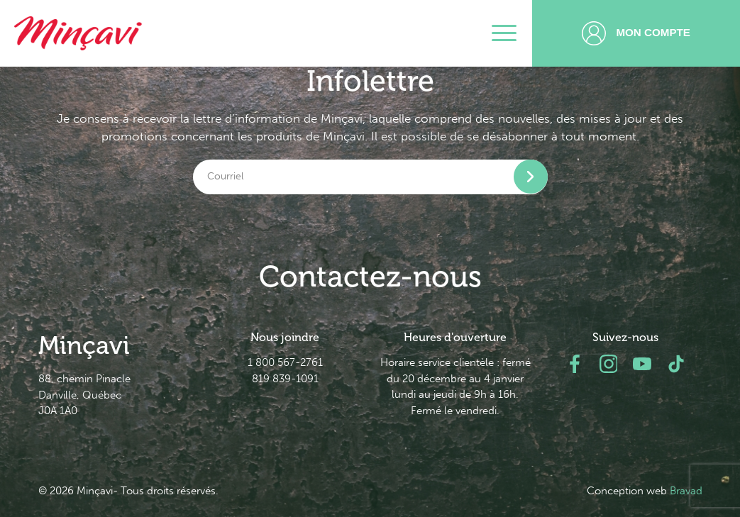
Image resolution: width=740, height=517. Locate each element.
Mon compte (636, 33)
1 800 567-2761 (285, 362)
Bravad (686, 490)
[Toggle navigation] (504, 33)
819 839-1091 (285, 378)
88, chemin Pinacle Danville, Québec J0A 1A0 (84, 395)
